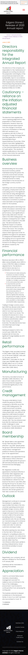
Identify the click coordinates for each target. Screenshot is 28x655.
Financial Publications (19, 636)
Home (8, 35)
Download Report (24, 2)
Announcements (16, 35)
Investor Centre (19, 627)
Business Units (20, 623)
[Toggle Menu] (24, 10)
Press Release (20, 631)
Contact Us (20, 642)
